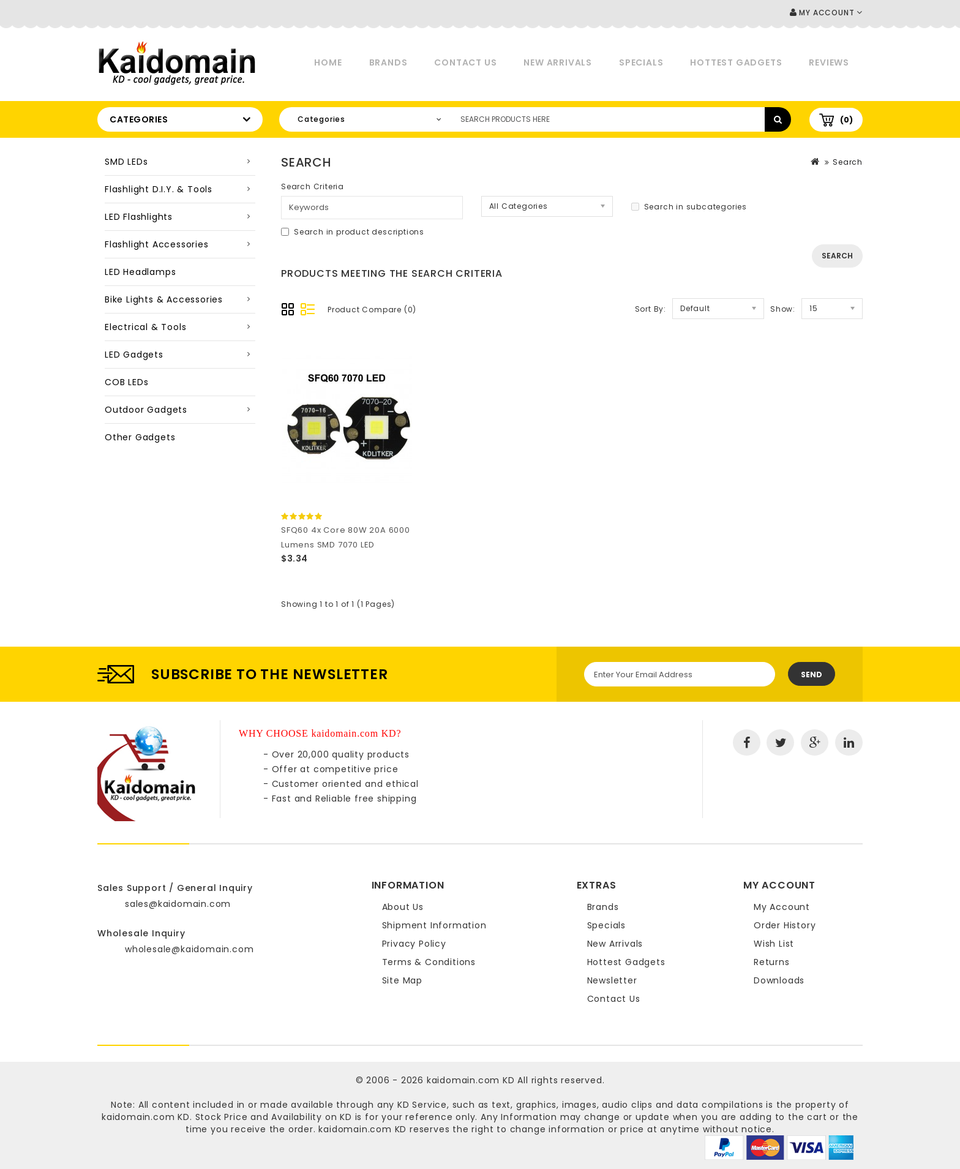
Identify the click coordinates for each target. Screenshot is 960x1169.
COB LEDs (126, 382)
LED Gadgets (134, 354)
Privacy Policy (414, 944)
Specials (641, 62)
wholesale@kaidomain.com (189, 949)
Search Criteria (312, 186)
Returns (772, 962)
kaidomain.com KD (471, 1080)
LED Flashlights (139, 217)
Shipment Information (434, 925)
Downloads (779, 980)
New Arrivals (557, 62)
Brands (388, 62)
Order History (785, 925)
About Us (403, 907)
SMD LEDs (126, 162)
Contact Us (465, 62)
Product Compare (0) (372, 309)
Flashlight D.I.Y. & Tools (158, 189)
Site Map (402, 980)
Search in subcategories (689, 206)
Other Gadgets (140, 437)
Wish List (774, 944)
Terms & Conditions (429, 962)
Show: (782, 309)
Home (328, 62)
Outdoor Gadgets (146, 410)
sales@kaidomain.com (178, 904)
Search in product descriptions (352, 232)
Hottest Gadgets (736, 62)
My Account (782, 907)
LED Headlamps (140, 272)
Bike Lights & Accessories (164, 299)
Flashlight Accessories (157, 244)
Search (848, 162)
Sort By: (650, 309)
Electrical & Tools (145, 327)
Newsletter (612, 980)
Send (811, 674)
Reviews (829, 62)
